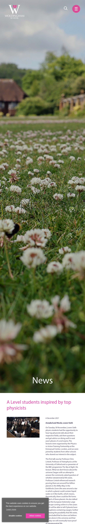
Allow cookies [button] (35, 516)
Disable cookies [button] (15, 516)
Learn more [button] (11, 509)
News (42, 380)
